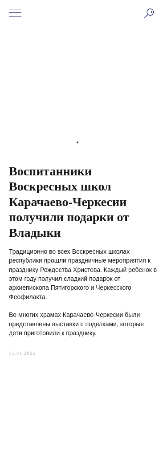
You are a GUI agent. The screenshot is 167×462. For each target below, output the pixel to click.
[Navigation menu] (15, 13)
